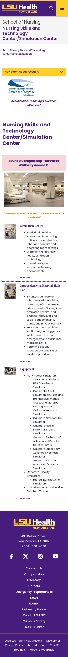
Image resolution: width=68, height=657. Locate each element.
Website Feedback (41, 650)
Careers (34, 586)
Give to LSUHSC (34, 615)
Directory (34, 580)
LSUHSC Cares (34, 627)
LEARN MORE (25, 278)
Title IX (54, 645)
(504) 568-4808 (34, 546)
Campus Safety (34, 621)
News (34, 598)
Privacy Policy (14, 645)
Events (34, 603)
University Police (34, 609)
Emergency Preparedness (34, 592)
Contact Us (34, 568)
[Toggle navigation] (62, 72)
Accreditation (36, 645)
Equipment (27, 369)
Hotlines (19, 650)
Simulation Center (31, 225)
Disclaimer (53, 641)
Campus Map (34, 574)
